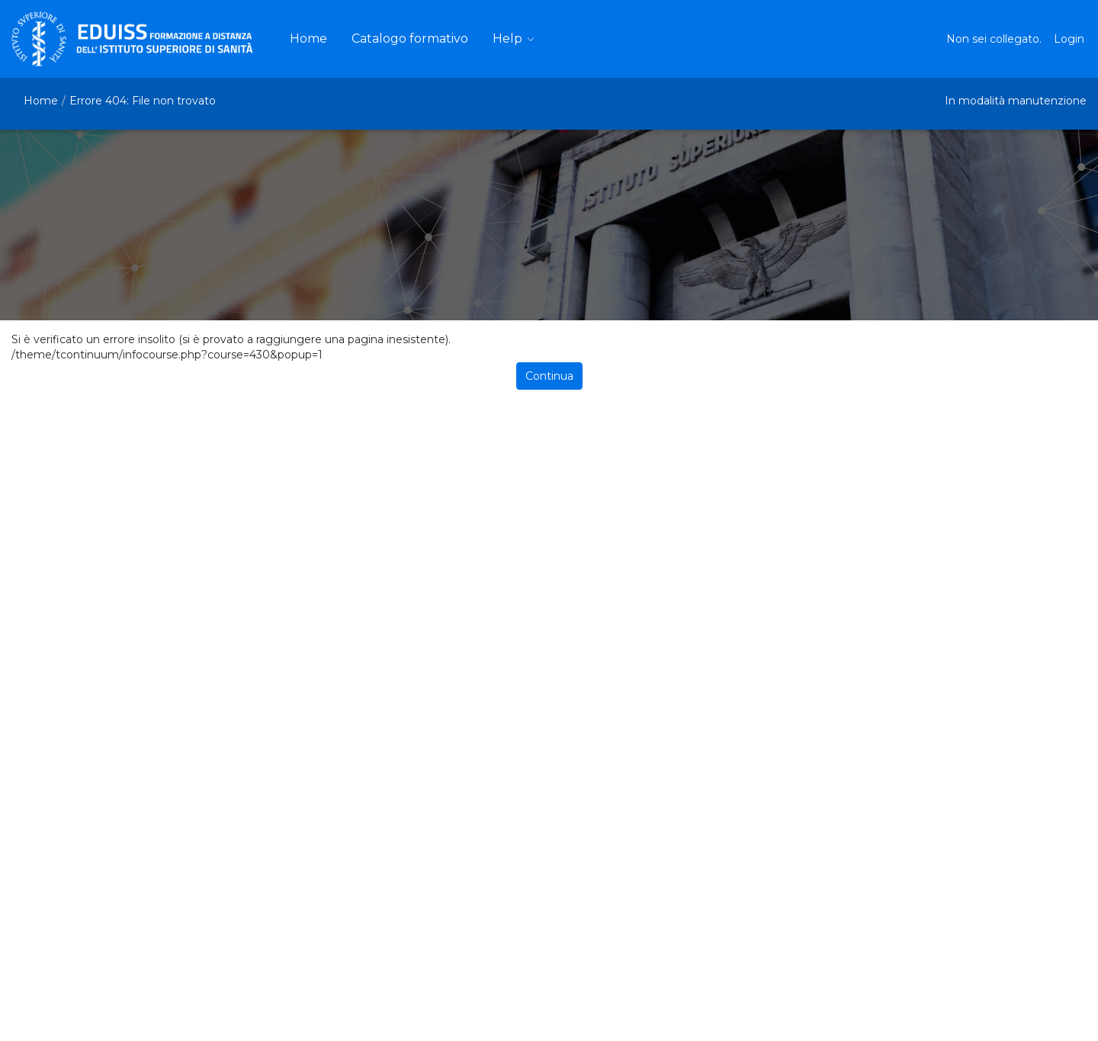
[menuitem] (308, 39)
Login (1069, 39)
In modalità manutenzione (1016, 101)
